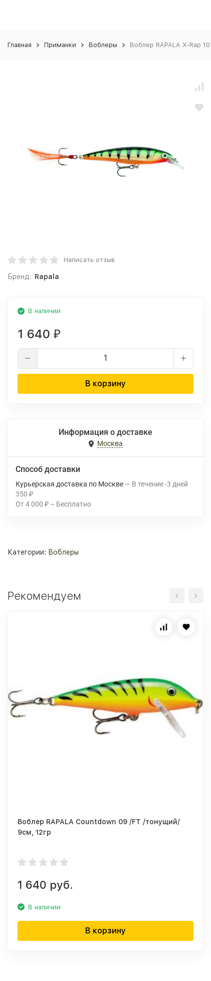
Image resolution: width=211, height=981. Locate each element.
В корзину (105, 383)
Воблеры (103, 45)
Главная (20, 45)
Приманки (60, 45)
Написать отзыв (89, 260)
